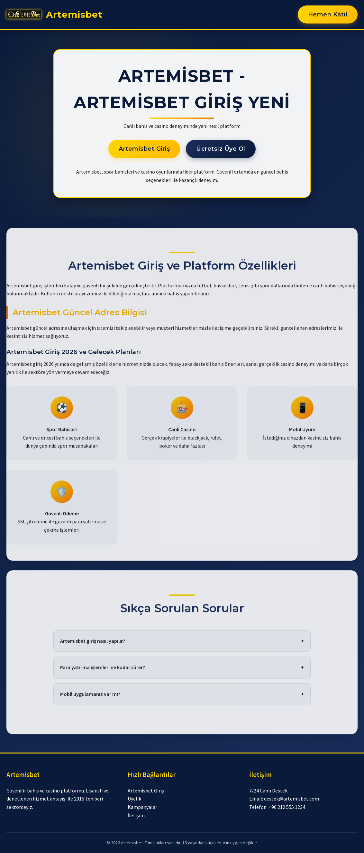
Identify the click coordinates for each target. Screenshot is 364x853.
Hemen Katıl (328, 14)
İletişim (136, 815)
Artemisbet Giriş (144, 148)
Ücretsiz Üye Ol (220, 148)
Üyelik (134, 798)
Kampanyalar (142, 807)
